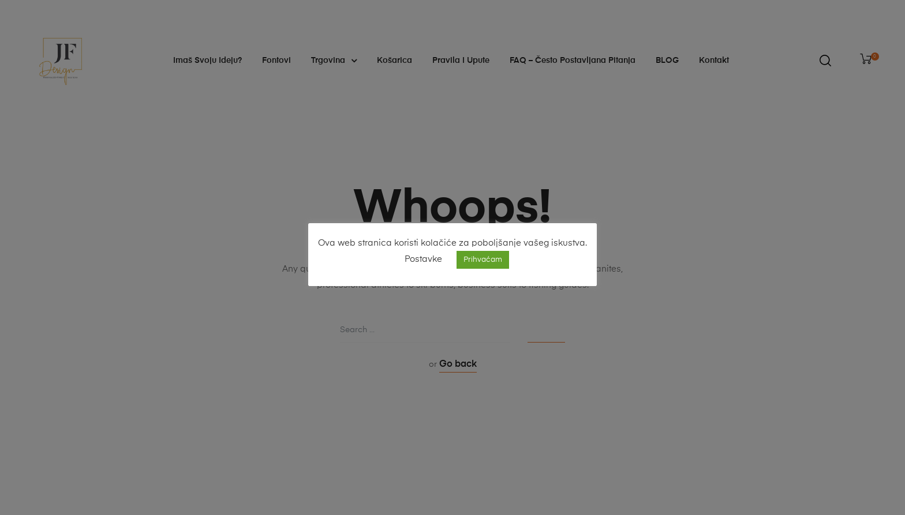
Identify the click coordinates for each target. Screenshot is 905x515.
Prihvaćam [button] (482, 260)
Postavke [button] (423, 259)
